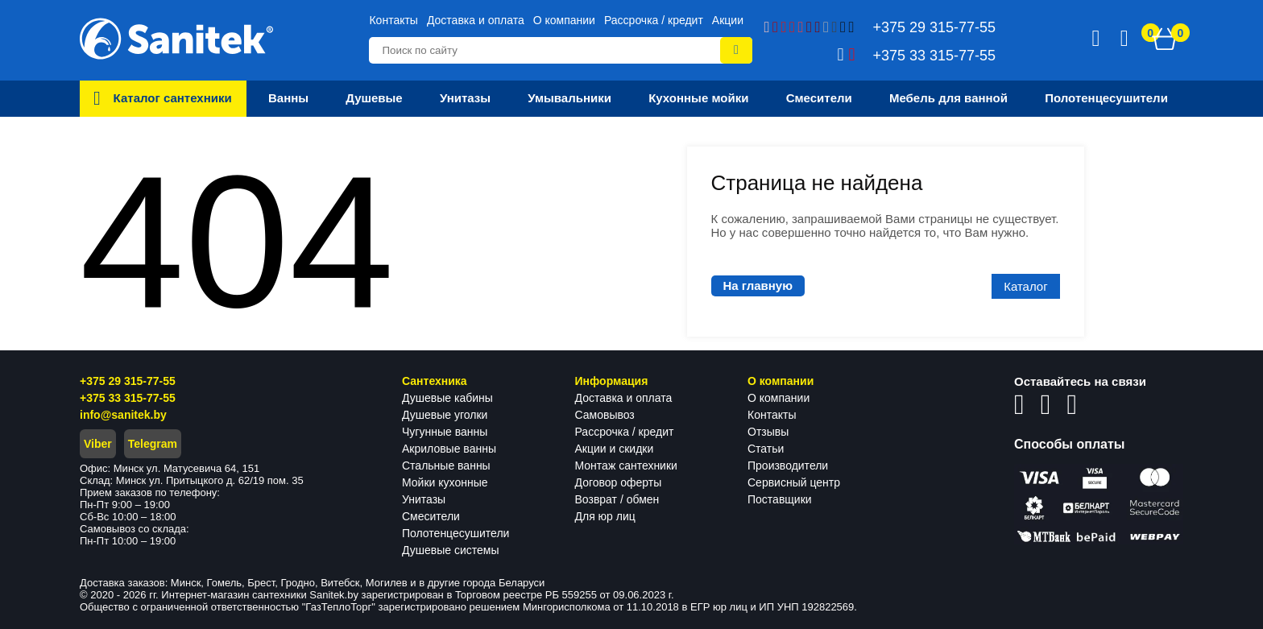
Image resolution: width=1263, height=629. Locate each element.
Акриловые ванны (449, 448)
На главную (758, 285)
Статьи (765, 448)
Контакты (393, 20)
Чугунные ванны (444, 431)
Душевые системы (450, 550)
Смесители (431, 516)
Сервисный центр (793, 482)
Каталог (1026, 286)
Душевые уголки (444, 414)
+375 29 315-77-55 (128, 381)
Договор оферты (618, 482)
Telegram (152, 443)
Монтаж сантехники (626, 465)
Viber (98, 443)
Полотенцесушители (455, 533)
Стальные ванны (446, 465)
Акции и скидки (614, 448)
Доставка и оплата (475, 20)
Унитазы (423, 499)
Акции (727, 20)
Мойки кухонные (444, 482)
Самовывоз (605, 414)
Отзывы (768, 431)
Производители (787, 465)
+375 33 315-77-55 (128, 397)
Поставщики (779, 499)
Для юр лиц (605, 516)
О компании (564, 20)
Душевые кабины (447, 397)
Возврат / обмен (617, 499)
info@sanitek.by (123, 414)
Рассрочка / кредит (653, 20)
